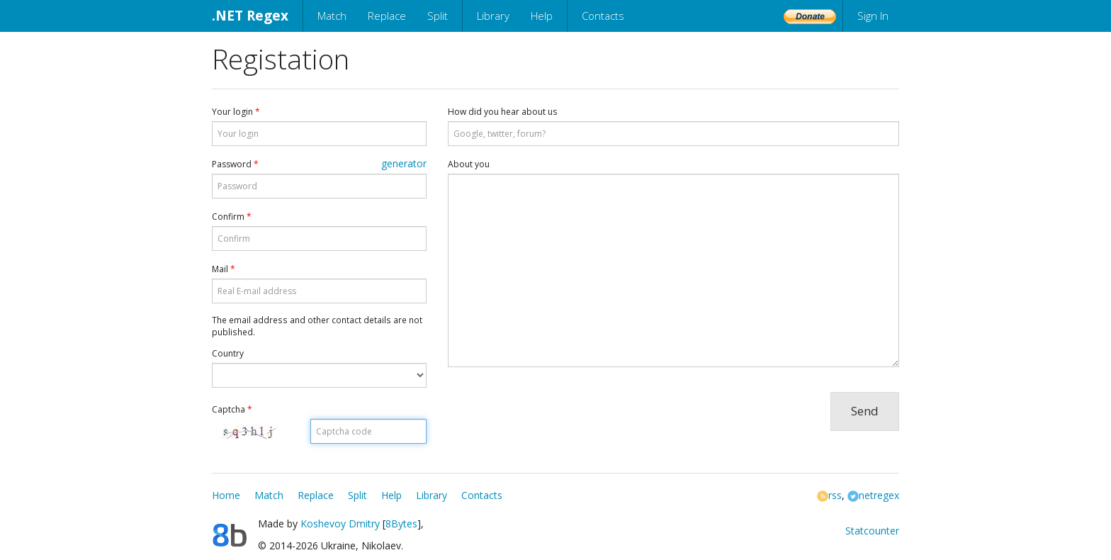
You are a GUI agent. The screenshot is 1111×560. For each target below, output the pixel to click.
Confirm (232, 217)
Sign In (873, 16)
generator (404, 163)
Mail (223, 269)
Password (235, 164)
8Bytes (401, 523)
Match (331, 16)
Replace (387, 16)
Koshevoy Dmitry (340, 523)
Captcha (232, 409)
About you (469, 164)
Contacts (603, 16)
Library (493, 16)
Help (542, 16)
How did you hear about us (502, 112)
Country (228, 353)
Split (437, 16)
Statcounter (872, 530)
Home (226, 495)
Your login (236, 112)
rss (829, 495)
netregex (873, 495)
